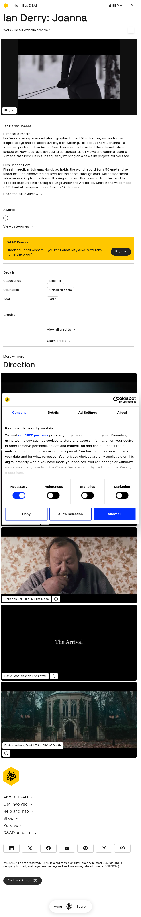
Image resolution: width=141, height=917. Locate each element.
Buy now (121, 251)
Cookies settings (22, 880)
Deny (26, 514)
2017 (52, 299)
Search (82, 906)
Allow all (115, 514)
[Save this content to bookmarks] (131, 30)
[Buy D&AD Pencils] (25, 5)
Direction (55, 280)
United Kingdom (60, 290)
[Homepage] (69, 906)
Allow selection (70, 514)
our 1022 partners (33, 435)
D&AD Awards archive (31, 30)
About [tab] (122, 412)
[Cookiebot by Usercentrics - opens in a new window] (116, 399)
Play (9, 110)
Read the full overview (23, 194)
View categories (19, 226)
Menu (58, 906)
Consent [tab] (19, 412)
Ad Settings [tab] (87, 412)
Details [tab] (53, 412)
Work (7, 30)
